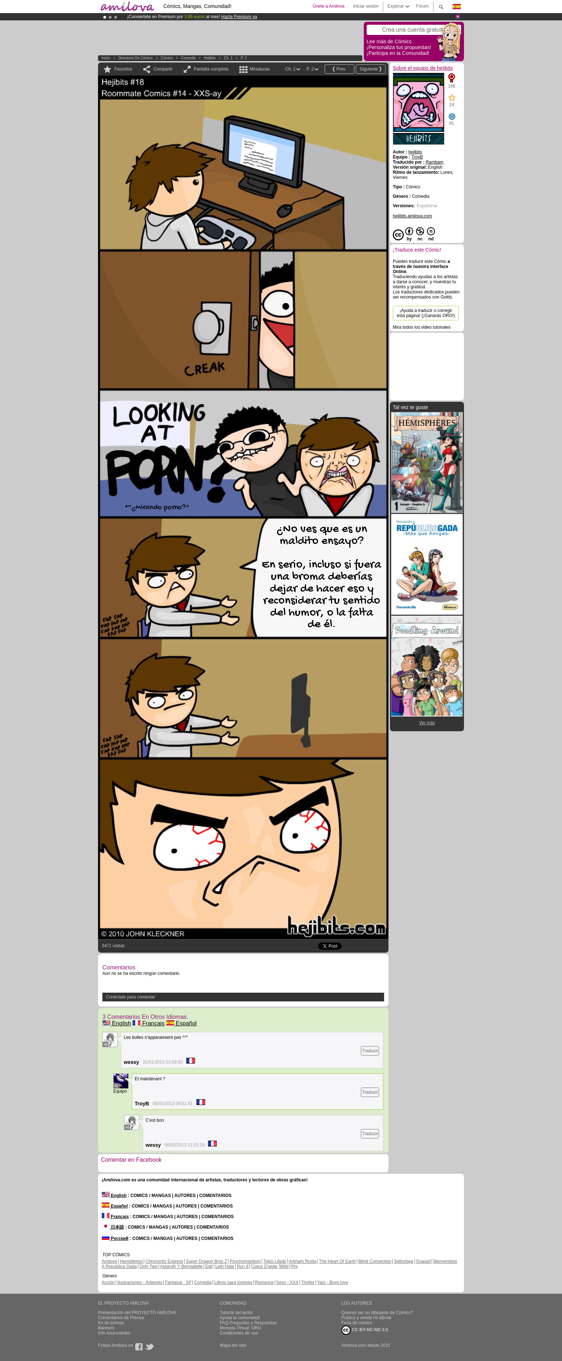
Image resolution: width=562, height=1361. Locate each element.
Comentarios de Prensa (121, 1317)
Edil (209, 1266)
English (116, 1023)
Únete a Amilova (328, 6)
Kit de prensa (111, 1322)
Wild (284, 1266)
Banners (106, 1327)
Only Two (148, 1266)
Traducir (370, 1050)
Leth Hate (224, 1266)
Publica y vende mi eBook (366, 1317)
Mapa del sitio (233, 1345)
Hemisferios (131, 1261)
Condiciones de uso (239, 1333)
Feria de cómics (356, 1322)
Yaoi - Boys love (332, 1282)
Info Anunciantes (114, 1333)
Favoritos (123, 69)
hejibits (210, 58)
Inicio (106, 58)
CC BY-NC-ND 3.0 (364, 1330)
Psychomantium (245, 1261)
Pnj (294, 1266)
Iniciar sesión (366, 6)
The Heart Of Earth (337, 1261)
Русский (115, 1238)
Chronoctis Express (164, 1261)
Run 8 (242, 1266)
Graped (423, 1261)
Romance (264, 1282)
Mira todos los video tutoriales (422, 327)
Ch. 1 (228, 58)
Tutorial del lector (236, 1312)
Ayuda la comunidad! (240, 1317)
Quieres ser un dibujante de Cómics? (377, 1312)
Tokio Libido (274, 1261)
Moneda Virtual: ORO (240, 1327)
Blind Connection (374, 1261)
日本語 (113, 1227)
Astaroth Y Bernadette (181, 1266)
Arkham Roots (302, 1261)
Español (181, 1023)
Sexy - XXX (287, 1282)
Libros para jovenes (233, 1282)
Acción (108, 1282)
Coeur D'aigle (265, 1266)
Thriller (307, 1282)
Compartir (163, 69)
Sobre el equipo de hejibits (423, 68)
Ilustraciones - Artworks (139, 1282)
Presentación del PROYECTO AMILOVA (137, 1312)
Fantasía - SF (178, 1282)
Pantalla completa (211, 69)
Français (148, 1023)
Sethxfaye (403, 1261)
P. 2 (244, 58)
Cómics (167, 58)
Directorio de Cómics (135, 58)
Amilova (109, 1261)
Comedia (188, 58)
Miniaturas (259, 69)
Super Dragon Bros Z (206, 1261)
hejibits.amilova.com (412, 216)
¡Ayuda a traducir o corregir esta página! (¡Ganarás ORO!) (426, 313)
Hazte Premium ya (239, 16)
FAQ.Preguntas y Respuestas (248, 1322)
